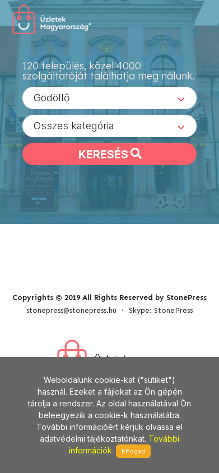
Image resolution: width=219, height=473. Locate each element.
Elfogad (133, 451)
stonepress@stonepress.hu (71, 310)
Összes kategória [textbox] (74, 126)
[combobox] (109, 98)
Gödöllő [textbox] (52, 98)
